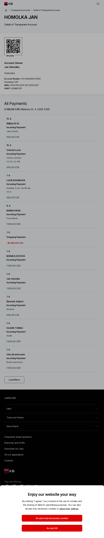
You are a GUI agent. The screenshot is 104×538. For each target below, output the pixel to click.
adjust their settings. (69, 508)
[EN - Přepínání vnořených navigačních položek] (52, 408)
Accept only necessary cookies (52, 518)
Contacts (8, 460)
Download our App (14, 448)
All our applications (14, 454)
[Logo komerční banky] (10, 4)
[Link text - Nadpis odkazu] (9, 471)
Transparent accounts (20, 10)
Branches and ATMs (14, 442)
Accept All (52, 528)
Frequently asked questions (17, 437)
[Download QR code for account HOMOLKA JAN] (13, 47)
